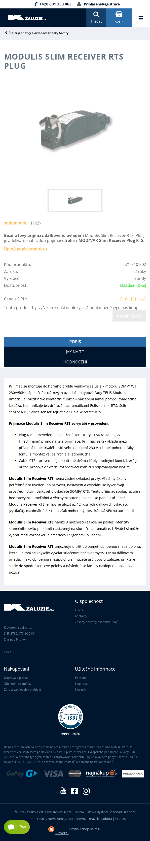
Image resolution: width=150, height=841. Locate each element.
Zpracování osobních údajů (22, 689)
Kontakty (81, 616)
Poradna (81, 678)
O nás (79, 610)
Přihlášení (92, 4)
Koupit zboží (129, 316)
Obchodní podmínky (17, 683)
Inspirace (81, 683)
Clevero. (62, 833)
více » (8, 651)
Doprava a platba (16, 678)
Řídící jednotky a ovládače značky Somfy (39, 33)
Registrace (111, 4)
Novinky (80, 689)
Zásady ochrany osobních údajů (96, 622)
